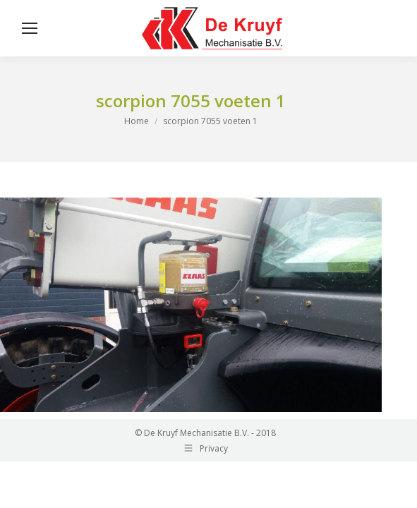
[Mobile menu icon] (29, 28)
